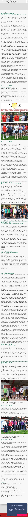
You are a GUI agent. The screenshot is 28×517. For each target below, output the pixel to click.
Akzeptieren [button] (22, 515)
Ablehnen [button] (12, 515)
